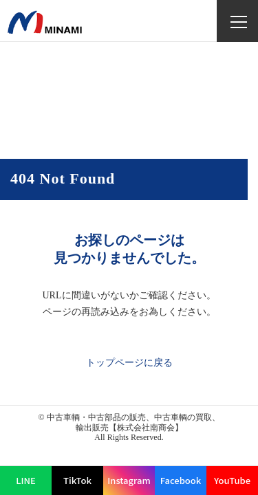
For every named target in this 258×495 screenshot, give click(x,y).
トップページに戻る (129, 363)
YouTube (232, 480)
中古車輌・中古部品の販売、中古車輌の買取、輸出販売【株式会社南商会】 (133, 422)
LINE (26, 480)
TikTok (77, 480)
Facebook (181, 480)
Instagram (128, 480)
